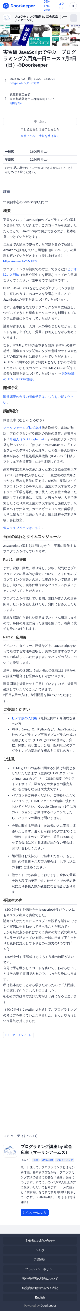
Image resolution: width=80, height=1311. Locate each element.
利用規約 (40, 1259)
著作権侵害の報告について (40, 1278)
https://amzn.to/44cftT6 (20, 261)
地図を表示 (16, 103)
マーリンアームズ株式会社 (22, 428)
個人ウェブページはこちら (22, 528)
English (40, 1297)
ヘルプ (40, 1250)
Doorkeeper (48, 1305)
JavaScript (47, 1160)
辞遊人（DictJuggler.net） (28, 439)
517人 (25, 1160)
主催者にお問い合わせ (40, 1240)
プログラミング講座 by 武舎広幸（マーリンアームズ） (40, 18)
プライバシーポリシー (40, 1269)
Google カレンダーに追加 (24, 83)
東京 (35, 1160)
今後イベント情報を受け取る (40, 136)
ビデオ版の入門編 (24, 718)
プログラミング (65, 1160)
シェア (10, 1035)
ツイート (25, 1035)
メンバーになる (34, 1212)
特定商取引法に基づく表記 (40, 1288)
